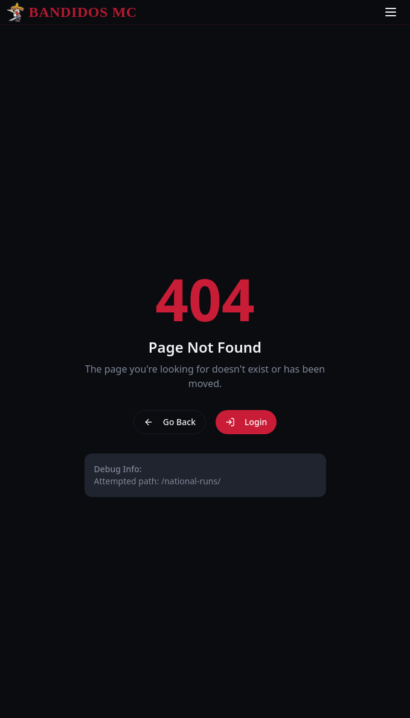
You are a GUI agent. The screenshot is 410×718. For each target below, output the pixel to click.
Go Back (170, 422)
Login (246, 422)
